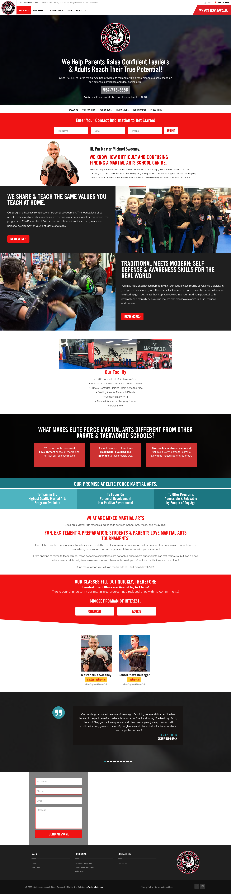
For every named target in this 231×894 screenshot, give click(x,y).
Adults (136, 611)
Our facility (88, 109)
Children (94, 611)
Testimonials (139, 109)
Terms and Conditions (164, 887)
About (34, 863)
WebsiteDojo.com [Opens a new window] (95, 887)
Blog (69, 10)
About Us (24, 11)
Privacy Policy (147, 887)
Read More (18, 239)
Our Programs (55, 11)
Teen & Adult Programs (84, 867)
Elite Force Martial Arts (28, 2)
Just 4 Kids (79, 871)
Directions (156, 109)
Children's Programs (83, 863)
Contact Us (81, 10)
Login (208, 2)
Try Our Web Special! (213, 10)
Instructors (122, 109)
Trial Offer (38, 10)
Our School (105, 109)
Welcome (73, 109)
